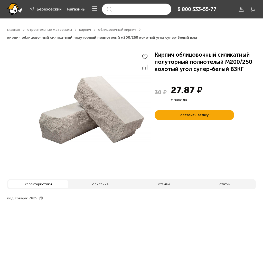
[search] (136, 9)
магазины (76, 9)
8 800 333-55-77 (197, 9)
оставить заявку (194, 115)
